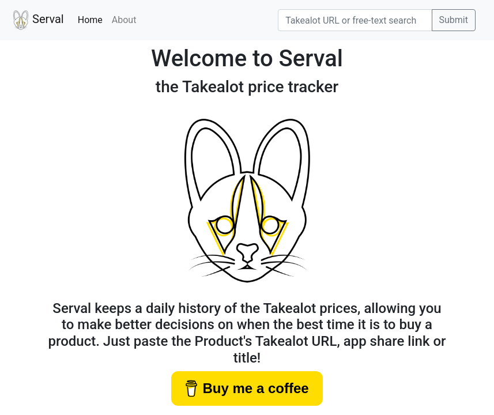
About (124, 19)
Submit (453, 19)
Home (92, 19)
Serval (36, 20)
